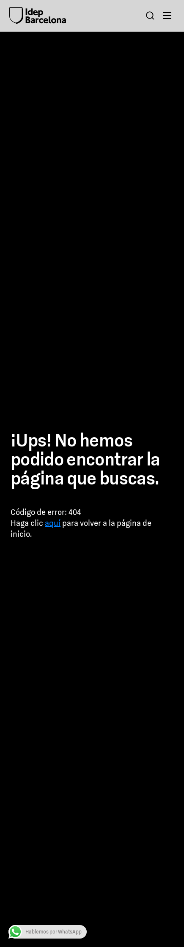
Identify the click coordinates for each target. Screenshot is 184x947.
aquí (52, 523)
